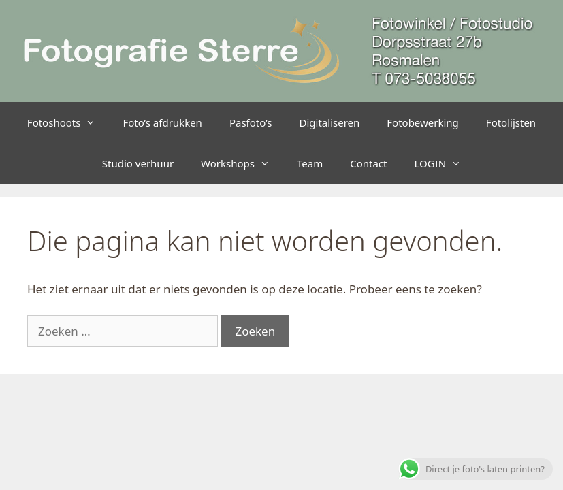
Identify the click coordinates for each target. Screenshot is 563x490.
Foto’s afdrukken (162, 122)
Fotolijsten (511, 122)
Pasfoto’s (250, 122)
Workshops (242, 163)
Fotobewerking (423, 122)
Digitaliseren (330, 122)
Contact (368, 163)
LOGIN (444, 163)
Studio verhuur (138, 163)
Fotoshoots (68, 122)
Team (310, 163)
